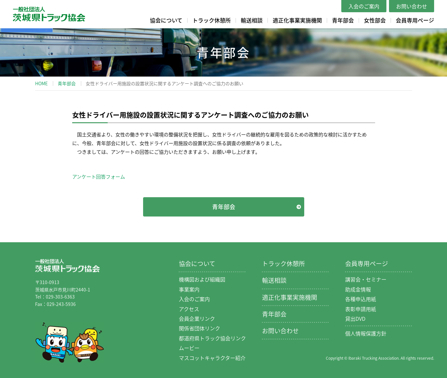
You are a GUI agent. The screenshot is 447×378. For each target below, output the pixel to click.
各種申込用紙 (360, 299)
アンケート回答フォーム (98, 176)
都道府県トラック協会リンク (212, 338)
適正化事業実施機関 (297, 20)
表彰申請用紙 (360, 309)
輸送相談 (252, 20)
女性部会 (375, 20)
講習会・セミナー (365, 279)
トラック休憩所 (211, 20)
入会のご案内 (363, 6)
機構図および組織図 (202, 279)
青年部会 (343, 20)
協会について (166, 20)
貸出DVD (355, 318)
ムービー (189, 348)
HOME (41, 83)
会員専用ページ (415, 20)
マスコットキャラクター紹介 (212, 358)
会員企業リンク (197, 318)
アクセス (189, 309)
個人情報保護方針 (365, 333)
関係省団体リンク (199, 328)
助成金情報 (358, 289)
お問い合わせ (411, 6)
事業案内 (189, 289)
